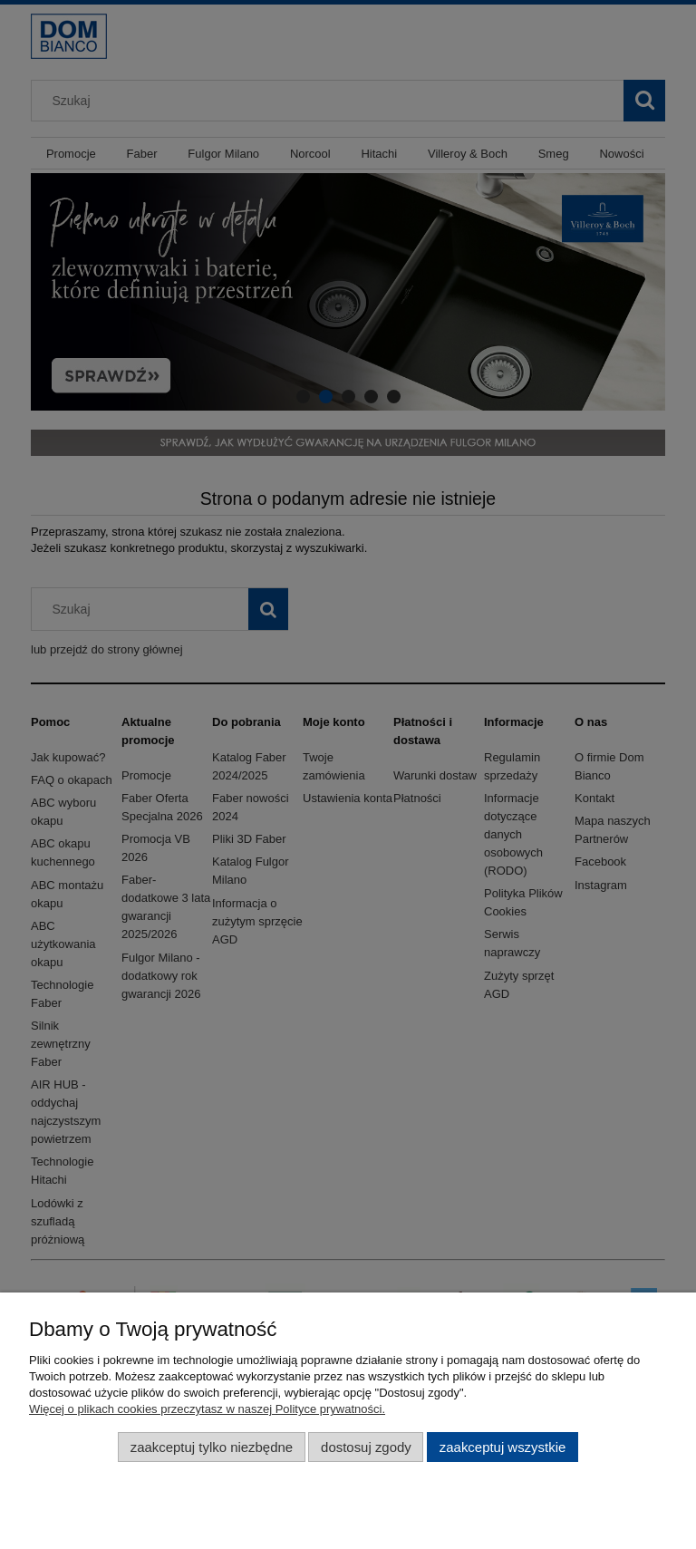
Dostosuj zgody (366, 1447)
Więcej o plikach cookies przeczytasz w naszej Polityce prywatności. (207, 1409)
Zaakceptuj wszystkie (503, 1447)
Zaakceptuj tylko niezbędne (211, 1447)
